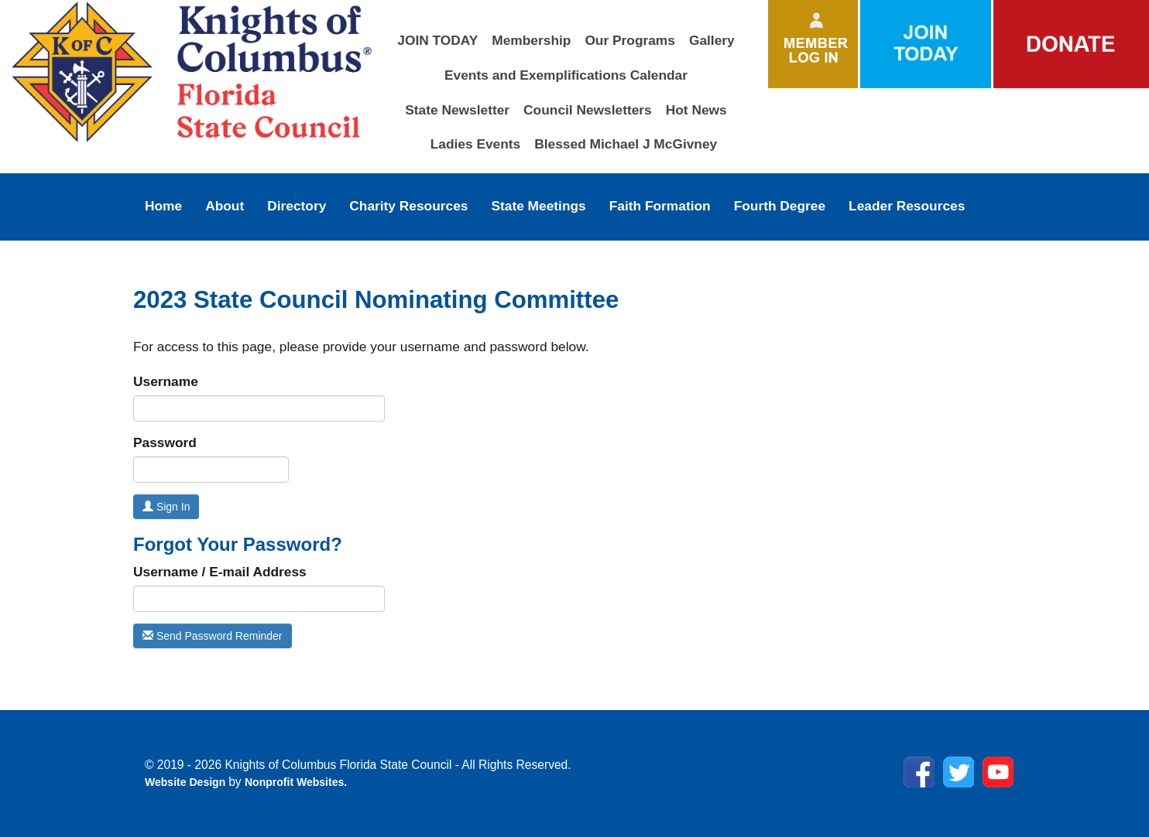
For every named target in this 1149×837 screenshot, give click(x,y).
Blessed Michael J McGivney (625, 144)
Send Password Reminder (212, 636)
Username (165, 381)
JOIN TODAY (437, 40)
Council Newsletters (587, 110)
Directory (296, 206)
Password (165, 442)
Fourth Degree (779, 206)
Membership (531, 40)
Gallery (712, 40)
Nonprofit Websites (294, 782)
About (224, 206)
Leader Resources (907, 206)
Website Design (186, 782)
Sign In (166, 506)
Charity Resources (408, 206)
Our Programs (630, 40)
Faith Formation (660, 206)
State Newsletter (457, 110)
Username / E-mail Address (220, 571)
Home (163, 206)
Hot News (696, 110)
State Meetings (538, 206)
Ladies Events (475, 144)
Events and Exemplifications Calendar (566, 75)
